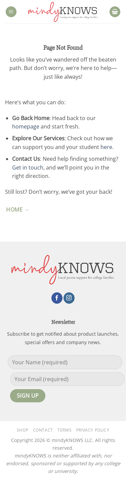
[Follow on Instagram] (69, 298)
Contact (43, 430)
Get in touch (27, 167)
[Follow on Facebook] (56, 298)
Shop (22, 430)
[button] (11, 11)
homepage (25, 126)
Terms (64, 430)
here (106, 147)
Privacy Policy (93, 430)
